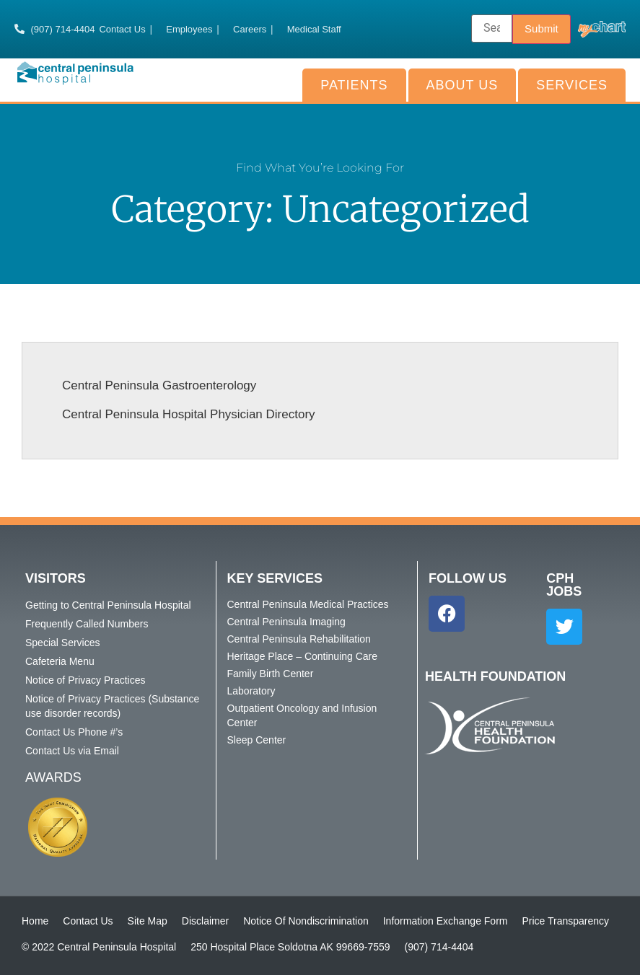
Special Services (62, 642)
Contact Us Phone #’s (74, 732)
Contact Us (88, 921)
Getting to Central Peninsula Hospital (108, 605)
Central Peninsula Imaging (286, 621)
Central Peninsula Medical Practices (308, 604)
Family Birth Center (270, 673)
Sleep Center (256, 740)
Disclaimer (205, 921)
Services (572, 85)
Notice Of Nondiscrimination (306, 921)
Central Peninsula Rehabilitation (299, 639)
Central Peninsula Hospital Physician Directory (188, 414)
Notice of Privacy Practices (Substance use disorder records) (112, 706)
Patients (353, 85)
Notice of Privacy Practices (85, 680)
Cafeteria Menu (60, 661)
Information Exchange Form (445, 921)
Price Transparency (565, 921)
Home (35, 921)
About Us (462, 85)
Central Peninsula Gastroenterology (159, 385)
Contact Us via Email (72, 750)
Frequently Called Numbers (86, 624)
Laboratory (251, 691)
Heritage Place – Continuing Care (302, 656)
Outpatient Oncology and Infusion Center (302, 715)
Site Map (147, 921)
